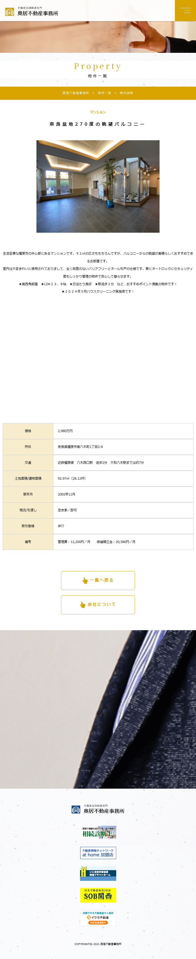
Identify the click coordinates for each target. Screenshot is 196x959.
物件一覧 (100, 93)
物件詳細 (122, 93)
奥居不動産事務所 (76, 93)
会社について (102, 605)
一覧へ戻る (102, 580)
